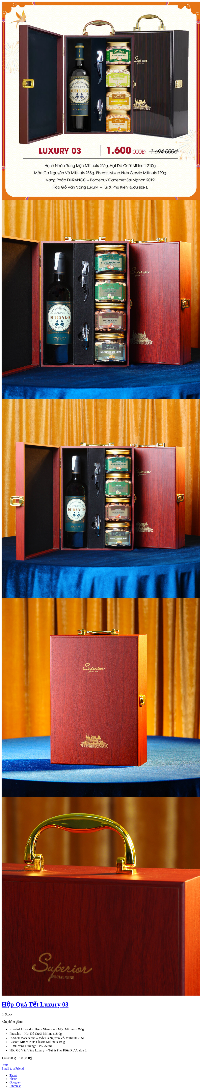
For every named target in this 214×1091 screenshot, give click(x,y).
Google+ (15, 1082)
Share (13, 1078)
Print (5, 1065)
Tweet (13, 1075)
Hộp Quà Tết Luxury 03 (35, 1004)
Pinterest (15, 1086)
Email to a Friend (13, 1068)
